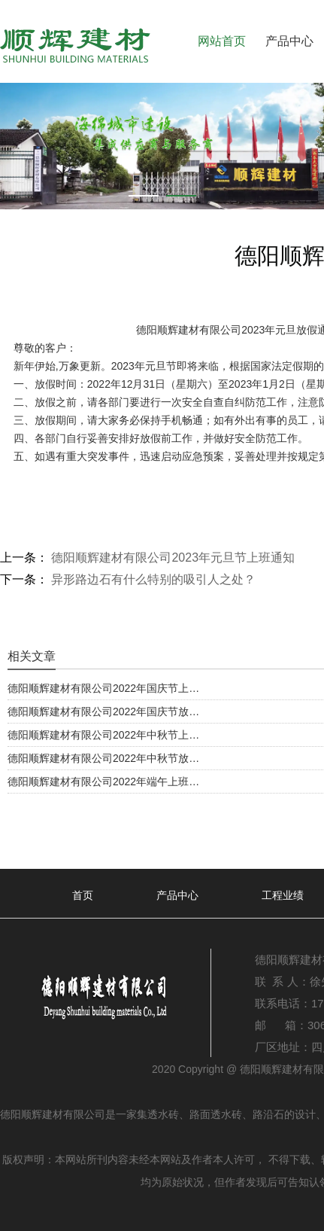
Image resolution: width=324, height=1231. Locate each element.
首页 (82, 895)
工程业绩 (283, 895)
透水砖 (163, 1114)
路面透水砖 (215, 1114)
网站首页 (222, 41)
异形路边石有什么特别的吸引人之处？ (152, 579)
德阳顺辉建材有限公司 (188, 330)
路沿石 (268, 1114)
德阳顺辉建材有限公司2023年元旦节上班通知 (171, 557)
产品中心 (289, 41)
